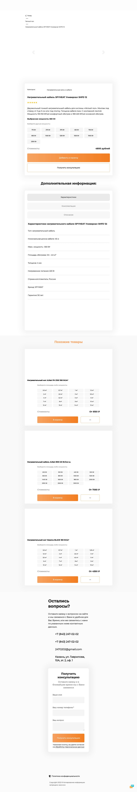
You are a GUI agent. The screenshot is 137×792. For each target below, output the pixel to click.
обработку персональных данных (69, 747)
